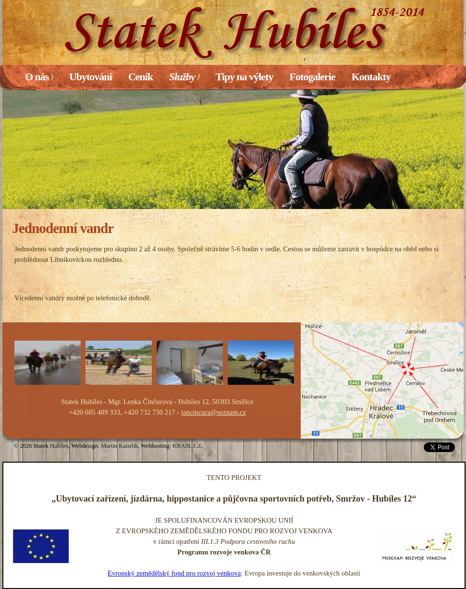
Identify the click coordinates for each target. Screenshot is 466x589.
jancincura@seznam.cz (213, 412)
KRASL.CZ (186, 445)
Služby (184, 77)
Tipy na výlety (244, 77)
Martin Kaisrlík (119, 445)
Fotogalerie (312, 77)
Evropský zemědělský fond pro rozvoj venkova (174, 573)
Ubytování (90, 77)
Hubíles (59, 445)
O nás (39, 77)
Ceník (140, 77)
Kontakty (371, 77)
